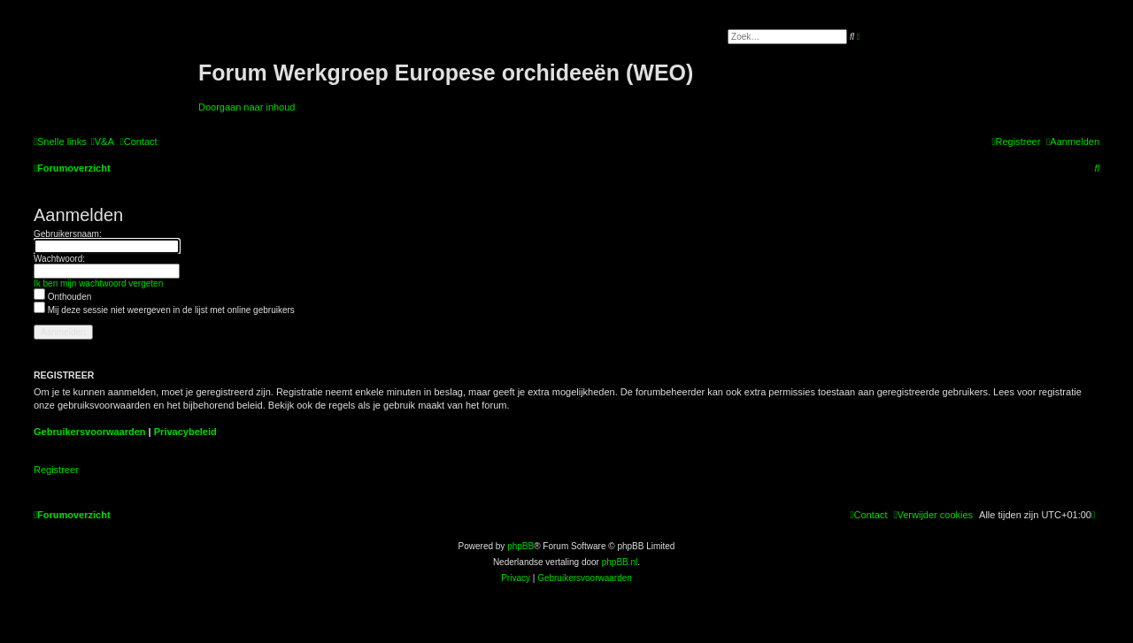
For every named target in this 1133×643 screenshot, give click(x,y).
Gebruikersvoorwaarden (90, 431)
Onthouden (62, 297)
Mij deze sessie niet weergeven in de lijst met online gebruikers (164, 310)
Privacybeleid (185, 431)
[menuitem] (102, 141)
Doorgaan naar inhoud (246, 107)
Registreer (56, 469)
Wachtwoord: (59, 259)
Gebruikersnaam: (68, 234)
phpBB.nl (620, 562)
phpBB (520, 546)
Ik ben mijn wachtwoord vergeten (98, 283)
